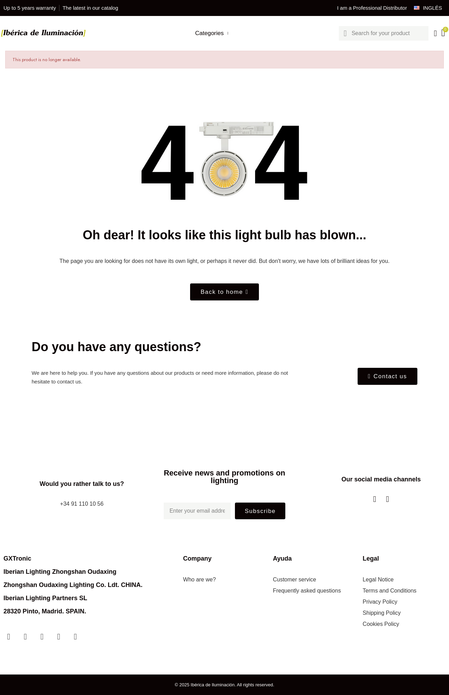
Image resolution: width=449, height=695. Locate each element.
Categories (212, 33)
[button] (224, 291)
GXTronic (17, 558)
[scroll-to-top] (436, 682)
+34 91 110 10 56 (82, 504)
